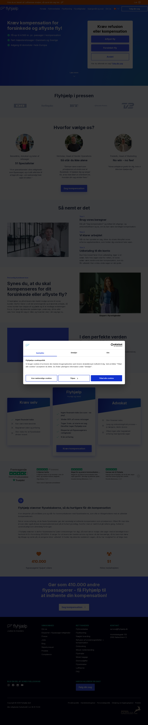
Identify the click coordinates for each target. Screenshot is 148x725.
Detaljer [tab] (74, 352)
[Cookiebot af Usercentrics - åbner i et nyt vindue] (112, 345)
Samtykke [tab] (40, 353)
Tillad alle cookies (106, 378)
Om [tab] (108, 352)
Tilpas (74, 378)
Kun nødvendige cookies (41, 378)
